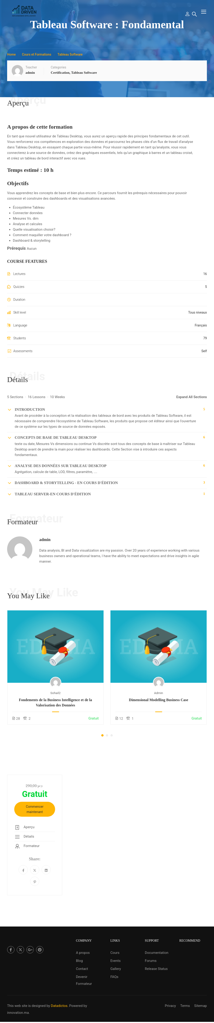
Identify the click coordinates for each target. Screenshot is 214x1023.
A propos (83, 953)
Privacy (170, 1006)
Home (11, 57)
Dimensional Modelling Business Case (158, 703)
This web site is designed (26, 1006)
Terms (185, 1006)
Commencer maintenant (34, 812)
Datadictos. (59, 1006)
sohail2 (55, 696)
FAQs (114, 977)
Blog (79, 961)
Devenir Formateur (84, 980)
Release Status (156, 969)
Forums (151, 961)
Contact (82, 969)
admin (45, 542)
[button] (102, 738)
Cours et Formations (36, 57)
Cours (114, 953)
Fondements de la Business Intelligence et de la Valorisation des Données (55, 705)
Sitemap (200, 1006)
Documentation (156, 953)
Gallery (115, 969)
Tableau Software (69, 57)
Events (115, 961)
